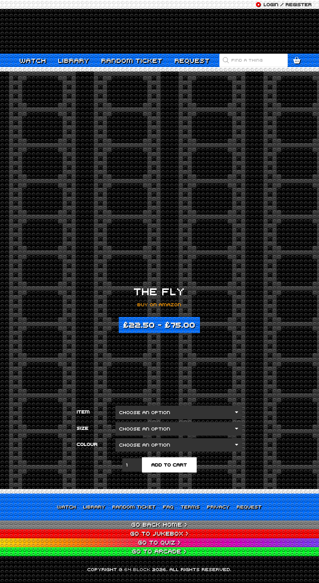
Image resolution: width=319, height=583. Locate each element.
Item (83, 412)
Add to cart (169, 465)
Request (249, 507)
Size (83, 428)
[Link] (159, 31)
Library (94, 507)
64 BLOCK (137, 569)
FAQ (168, 507)
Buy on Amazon (159, 304)
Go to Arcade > (159, 551)
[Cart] (298, 60)
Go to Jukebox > (159, 533)
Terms (190, 507)
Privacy (218, 507)
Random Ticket (134, 507)
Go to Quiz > (159, 542)
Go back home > (160, 524)
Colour (87, 444)
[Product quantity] (132, 465)
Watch (66, 507)
